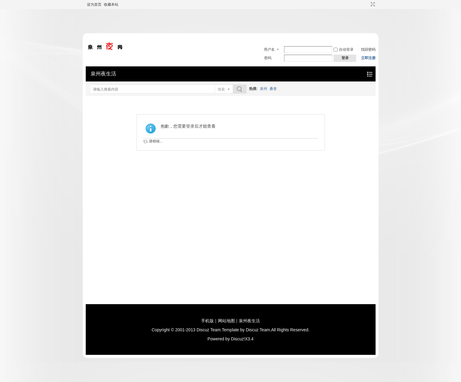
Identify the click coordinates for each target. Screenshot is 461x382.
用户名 (269, 49)
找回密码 (368, 49)
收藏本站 (111, 4)
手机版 (207, 320)
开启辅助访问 (367, 4)
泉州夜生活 (103, 74)
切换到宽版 (372, 4)
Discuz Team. (209, 329)
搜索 (221, 89)
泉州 (263, 89)
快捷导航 (370, 74)
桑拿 (273, 89)
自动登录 (344, 49)
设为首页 (94, 4)
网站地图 (226, 320)
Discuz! (238, 338)
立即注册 (368, 58)
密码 (267, 58)
